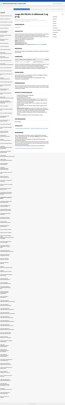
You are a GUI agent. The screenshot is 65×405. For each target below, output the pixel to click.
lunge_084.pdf (17, 27)
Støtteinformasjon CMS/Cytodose (37, 9)
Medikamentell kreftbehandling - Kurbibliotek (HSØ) (21, 9)
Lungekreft (46, 9)
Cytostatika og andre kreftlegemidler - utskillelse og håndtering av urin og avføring (32, 128)
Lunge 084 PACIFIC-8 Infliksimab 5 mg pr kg (57, 9)
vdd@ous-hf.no (38, 44)
